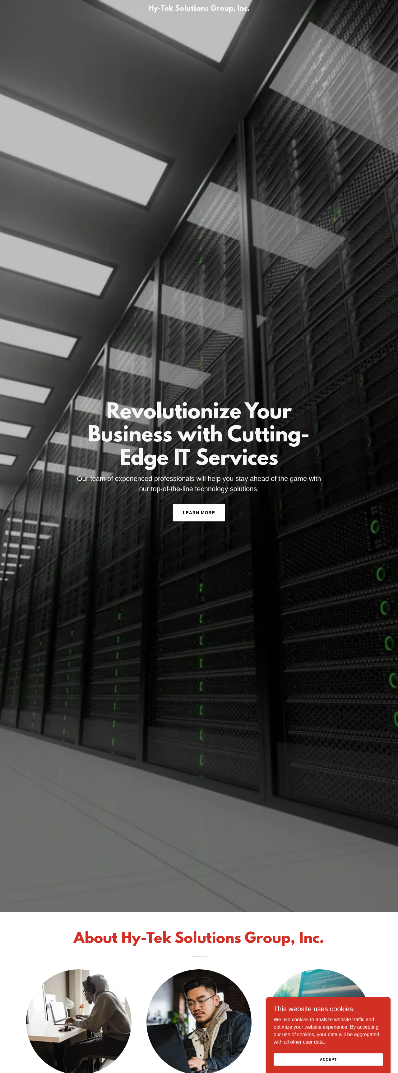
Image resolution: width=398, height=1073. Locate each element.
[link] (199, 9)
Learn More (199, 512)
